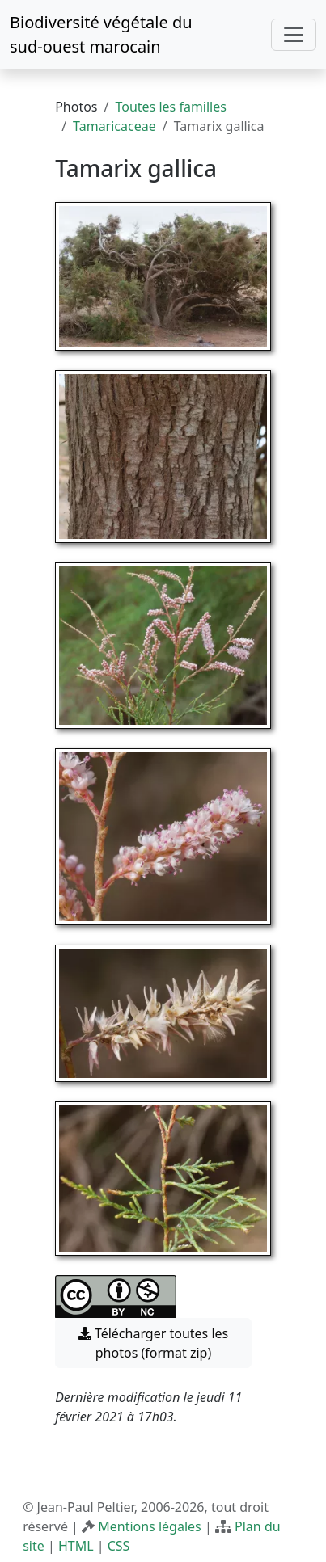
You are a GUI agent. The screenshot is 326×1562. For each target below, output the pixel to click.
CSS (119, 1546)
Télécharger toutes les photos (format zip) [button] (153, 1343)
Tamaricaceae (114, 126)
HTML (76, 1546)
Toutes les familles (170, 107)
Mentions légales (149, 1526)
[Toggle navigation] (293, 35)
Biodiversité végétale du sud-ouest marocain (101, 34)
